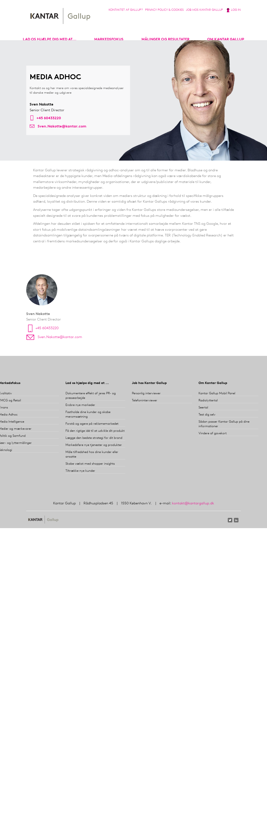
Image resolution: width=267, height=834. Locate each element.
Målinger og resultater (165, 39)
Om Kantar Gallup (225, 39)
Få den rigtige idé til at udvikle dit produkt (95, 431)
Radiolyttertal (208, 400)
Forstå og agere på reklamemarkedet (91, 424)
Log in (236, 9)
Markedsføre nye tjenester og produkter (93, 445)
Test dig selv (207, 414)
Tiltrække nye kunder (80, 471)
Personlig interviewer (146, 393)
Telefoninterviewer (144, 400)
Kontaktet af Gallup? (126, 9)
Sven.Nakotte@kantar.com (62, 126)
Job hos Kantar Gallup (204, 9)
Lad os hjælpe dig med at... (49, 39)
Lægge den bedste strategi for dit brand (93, 438)
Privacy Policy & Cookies (164, 9)
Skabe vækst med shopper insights (90, 464)
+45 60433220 (49, 118)
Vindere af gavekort (213, 433)
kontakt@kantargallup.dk (193, 503)
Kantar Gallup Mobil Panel (217, 393)
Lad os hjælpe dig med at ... (87, 383)
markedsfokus (108, 39)
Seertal (203, 407)
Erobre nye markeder (80, 405)
